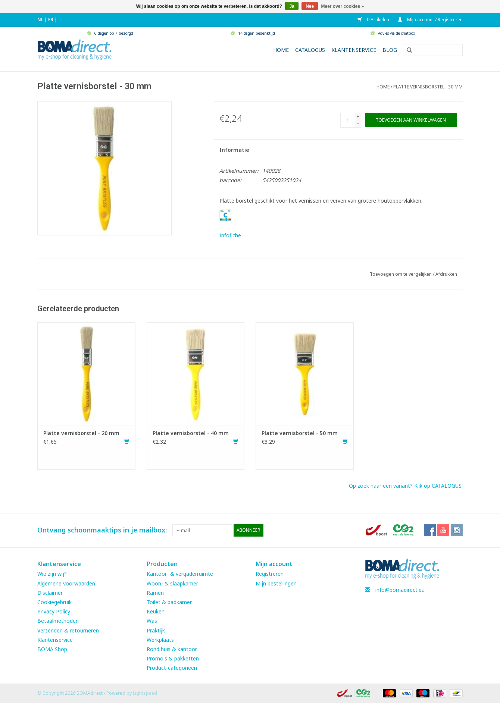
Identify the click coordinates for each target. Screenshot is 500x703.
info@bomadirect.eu (400, 589)
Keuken (156, 611)
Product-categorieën (172, 667)
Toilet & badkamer (169, 602)
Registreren (270, 573)
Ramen (155, 592)
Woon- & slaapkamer (172, 583)
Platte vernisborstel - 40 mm (191, 433)
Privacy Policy (53, 611)
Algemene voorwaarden (66, 583)
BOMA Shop (52, 649)
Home (281, 49)
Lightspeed (145, 693)
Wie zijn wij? (52, 573)
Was (152, 620)
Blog (389, 49)
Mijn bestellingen (276, 583)
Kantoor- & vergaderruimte (180, 573)
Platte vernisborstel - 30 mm (428, 87)
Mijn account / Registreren (430, 19)
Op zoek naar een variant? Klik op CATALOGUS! (406, 485)
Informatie (234, 149)
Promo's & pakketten (173, 658)
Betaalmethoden (58, 620)
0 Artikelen (373, 19)
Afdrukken (446, 274)
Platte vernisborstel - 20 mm (81, 433)
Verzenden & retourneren (68, 630)
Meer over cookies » (342, 6)
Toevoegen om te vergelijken (401, 274)
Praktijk (156, 630)
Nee (310, 6)
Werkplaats (160, 639)
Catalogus (310, 49)
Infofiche (230, 235)
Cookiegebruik (54, 602)
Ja (291, 6)
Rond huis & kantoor (172, 649)
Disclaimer (50, 592)
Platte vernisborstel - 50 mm (300, 433)
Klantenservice (353, 49)
